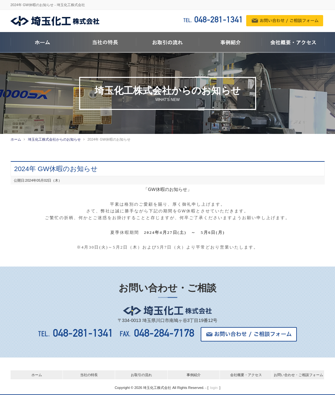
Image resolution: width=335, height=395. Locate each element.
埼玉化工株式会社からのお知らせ (54, 139)
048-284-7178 (167, 334)
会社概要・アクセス (246, 374)
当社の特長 (89, 374)
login (214, 387)
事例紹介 (194, 374)
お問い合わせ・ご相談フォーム (298, 374)
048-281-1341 (218, 20)
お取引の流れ (141, 374)
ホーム (16, 139)
